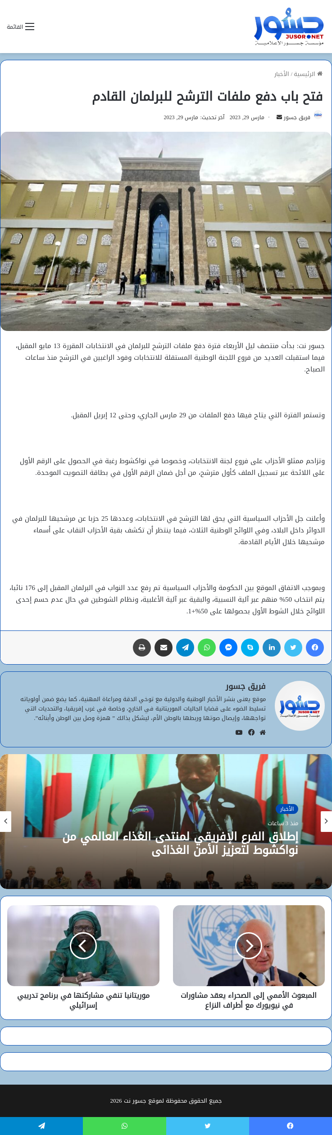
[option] (166, 821)
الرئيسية (308, 74)
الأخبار (281, 74)
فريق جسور (297, 117)
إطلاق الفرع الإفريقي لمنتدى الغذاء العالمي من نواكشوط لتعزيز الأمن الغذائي (180, 843)
